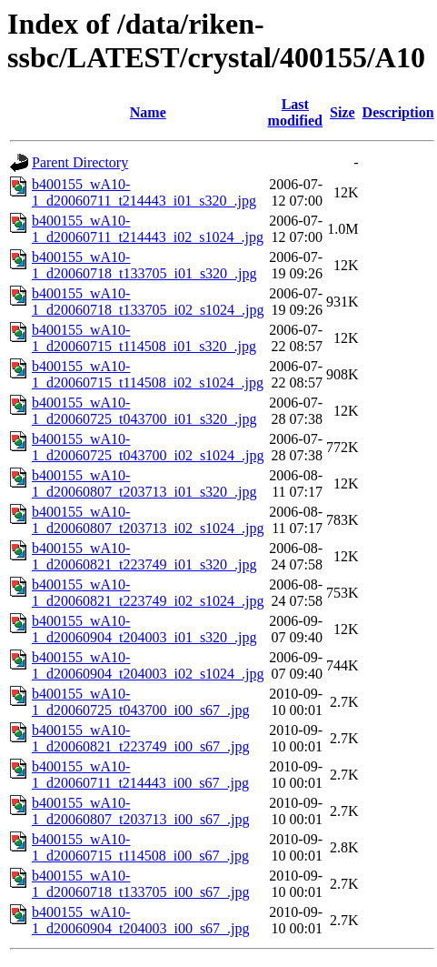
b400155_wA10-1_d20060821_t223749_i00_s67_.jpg (141, 738)
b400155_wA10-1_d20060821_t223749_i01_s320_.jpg (144, 556)
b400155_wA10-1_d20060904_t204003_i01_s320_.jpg (144, 629)
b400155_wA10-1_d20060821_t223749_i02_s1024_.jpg (148, 593)
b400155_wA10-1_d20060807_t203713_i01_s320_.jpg (144, 483)
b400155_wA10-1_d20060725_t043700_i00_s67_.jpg (141, 702)
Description (398, 112)
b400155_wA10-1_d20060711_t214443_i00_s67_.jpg (140, 775)
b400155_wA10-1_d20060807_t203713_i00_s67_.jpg (141, 811)
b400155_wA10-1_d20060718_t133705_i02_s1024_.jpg (148, 301)
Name (148, 112)
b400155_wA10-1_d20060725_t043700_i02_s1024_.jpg (148, 447)
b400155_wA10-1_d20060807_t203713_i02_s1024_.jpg (148, 520)
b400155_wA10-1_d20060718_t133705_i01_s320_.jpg (144, 265)
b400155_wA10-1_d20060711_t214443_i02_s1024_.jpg (147, 229)
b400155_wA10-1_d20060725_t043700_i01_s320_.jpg (144, 411)
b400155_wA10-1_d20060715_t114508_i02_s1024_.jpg (147, 374)
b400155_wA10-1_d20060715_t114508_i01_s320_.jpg (144, 338)
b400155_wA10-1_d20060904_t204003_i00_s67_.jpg (141, 920)
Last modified (295, 112)
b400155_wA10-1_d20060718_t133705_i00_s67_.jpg (141, 884)
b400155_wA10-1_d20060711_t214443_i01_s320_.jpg (144, 192)
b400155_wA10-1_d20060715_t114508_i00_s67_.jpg (140, 847)
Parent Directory (80, 162)
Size (342, 112)
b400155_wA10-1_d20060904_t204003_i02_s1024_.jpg (148, 665)
